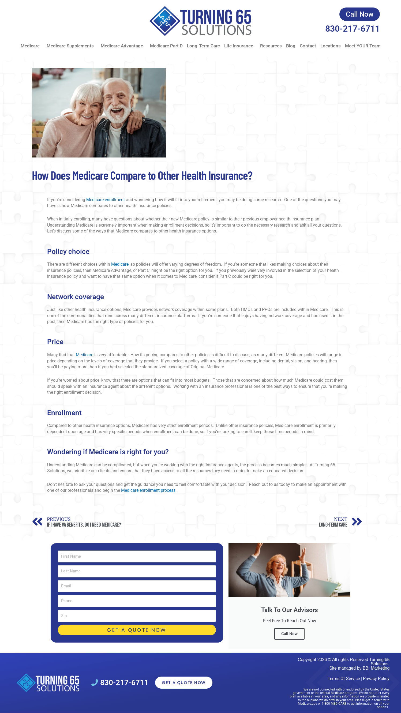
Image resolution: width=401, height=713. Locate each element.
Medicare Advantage (123, 46)
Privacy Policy (376, 678)
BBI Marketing (376, 668)
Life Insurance (240, 46)
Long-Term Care (203, 45)
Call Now (289, 633)
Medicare (31, 46)
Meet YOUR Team (363, 45)
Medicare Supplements (71, 46)
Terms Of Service (344, 678)
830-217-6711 (352, 29)
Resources (271, 45)
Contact (308, 45)
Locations (330, 45)
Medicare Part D (166, 45)
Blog (290, 45)
